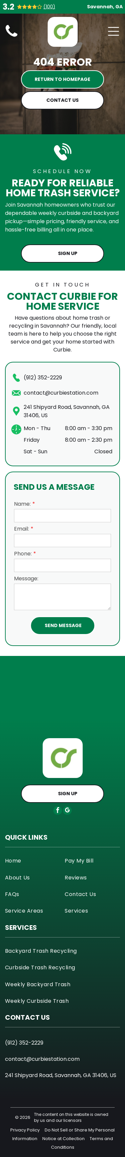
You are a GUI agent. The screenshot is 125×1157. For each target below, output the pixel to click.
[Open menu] (113, 31)
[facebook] (57, 811)
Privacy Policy (25, 1130)
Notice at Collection (63, 1138)
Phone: (23, 553)
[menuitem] (32, 860)
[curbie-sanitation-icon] (11, 37)
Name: (22, 504)
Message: (26, 578)
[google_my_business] (67, 811)
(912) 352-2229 (43, 377)
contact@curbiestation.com (61, 393)
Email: (21, 529)
